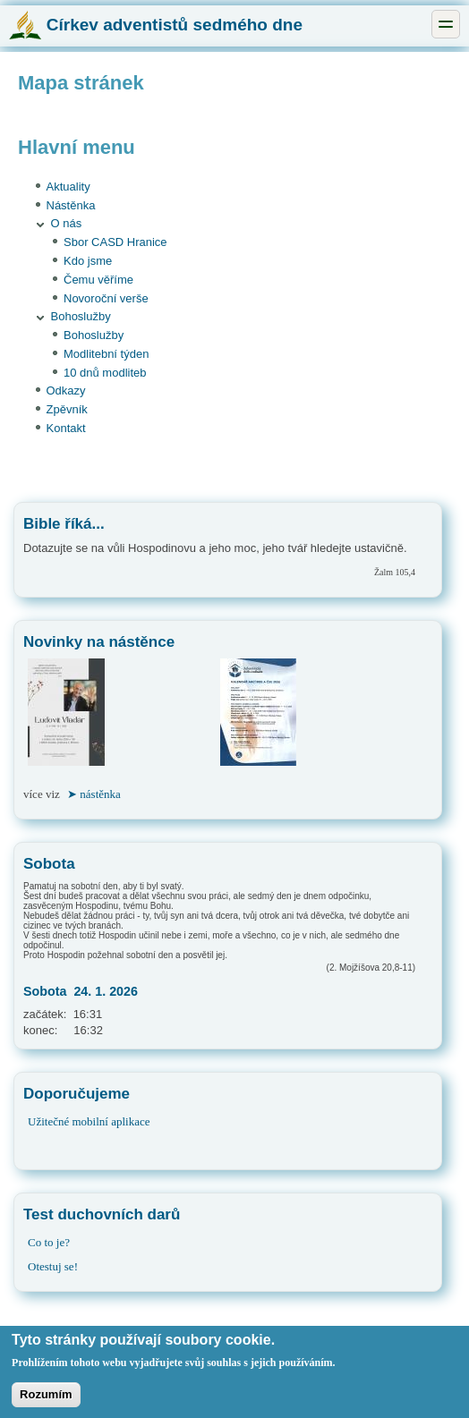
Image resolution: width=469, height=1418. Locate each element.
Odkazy (66, 390)
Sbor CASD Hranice (115, 242)
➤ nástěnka (94, 794)
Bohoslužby (81, 316)
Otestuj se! (53, 1266)
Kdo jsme (88, 260)
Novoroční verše (106, 298)
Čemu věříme (98, 279)
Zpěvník (67, 409)
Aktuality (68, 186)
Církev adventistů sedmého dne (156, 24)
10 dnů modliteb (105, 372)
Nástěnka (71, 205)
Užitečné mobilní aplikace (88, 1121)
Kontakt (66, 428)
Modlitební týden (106, 354)
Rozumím (46, 1401)
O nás (66, 223)
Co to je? (49, 1242)
